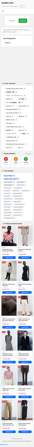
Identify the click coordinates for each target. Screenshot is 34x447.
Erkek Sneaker (18, 201)
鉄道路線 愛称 (10, 92)
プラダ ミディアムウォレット (15, 95)
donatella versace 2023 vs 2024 (15, 88)
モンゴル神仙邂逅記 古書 (13, 102)
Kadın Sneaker (8, 204)
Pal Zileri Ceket (8, 198)
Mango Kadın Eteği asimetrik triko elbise (7, 354)
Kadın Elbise (21, 182)
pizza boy (9, 106)
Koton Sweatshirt (17, 209)
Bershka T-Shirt (18, 215)
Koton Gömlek (18, 188)
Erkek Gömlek (26, 190)
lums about (9, 123)
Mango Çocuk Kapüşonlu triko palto (8, 284)
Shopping (7, 43)
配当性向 (9, 130)
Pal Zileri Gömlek (17, 193)
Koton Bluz (7, 193)
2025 (20, 147)
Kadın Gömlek (8, 212)
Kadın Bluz (7, 209)
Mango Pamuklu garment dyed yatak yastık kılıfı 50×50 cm (8, 319)
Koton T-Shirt (9, 176)
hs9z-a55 (22, 130)
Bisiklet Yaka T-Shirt (11, 179)
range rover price (11, 140)
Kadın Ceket (7, 207)
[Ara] (22, 6)
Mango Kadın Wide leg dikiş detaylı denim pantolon (24, 319)
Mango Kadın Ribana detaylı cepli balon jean (8, 424)
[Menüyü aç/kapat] (2, 11)
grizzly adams (23, 106)
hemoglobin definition (12, 109)
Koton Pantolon (9, 182)
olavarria (9, 116)
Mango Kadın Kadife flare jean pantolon (24, 389)
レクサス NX (10, 134)
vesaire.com (7, 3)
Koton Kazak (7, 215)
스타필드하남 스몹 (11, 137)
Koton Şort (7, 190)
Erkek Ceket (7, 201)
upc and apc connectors (12, 113)
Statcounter (4, 444)
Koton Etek (7, 196)
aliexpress (22, 116)
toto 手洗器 (21, 99)
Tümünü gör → (29, 153)
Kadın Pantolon (9, 185)
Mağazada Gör (9, 257)
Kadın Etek (16, 190)
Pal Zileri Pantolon (20, 204)
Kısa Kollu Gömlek (18, 207)
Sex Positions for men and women (15, 144)
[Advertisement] (17, 65)
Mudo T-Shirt (18, 212)
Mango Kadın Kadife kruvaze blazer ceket (23, 354)
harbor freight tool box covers (14, 127)
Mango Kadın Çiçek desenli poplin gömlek (8, 250)
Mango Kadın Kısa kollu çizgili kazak (8, 389)
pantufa (8, 99)
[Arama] (10, 6)
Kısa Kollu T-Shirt (17, 196)
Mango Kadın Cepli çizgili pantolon (24, 250)
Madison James (10, 120)
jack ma (8, 147)
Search (23, 21)
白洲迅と (24, 134)
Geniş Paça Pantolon (9, 218)
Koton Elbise (8, 188)
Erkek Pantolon (21, 185)
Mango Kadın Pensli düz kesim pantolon (24, 424)
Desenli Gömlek (19, 198)
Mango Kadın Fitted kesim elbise (25, 284)
